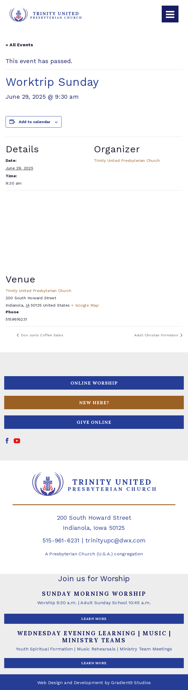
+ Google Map (85, 305)
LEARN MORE (94, 619)
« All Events (19, 44)
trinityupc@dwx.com (115, 540)
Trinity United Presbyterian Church (127, 160)
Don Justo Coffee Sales (41, 335)
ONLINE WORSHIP (94, 383)
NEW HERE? (94, 402)
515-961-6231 (61, 540)
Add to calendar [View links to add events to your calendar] (34, 121)
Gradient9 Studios (131, 682)
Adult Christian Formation (156, 335)
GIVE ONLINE (94, 422)
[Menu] (170, 14)
